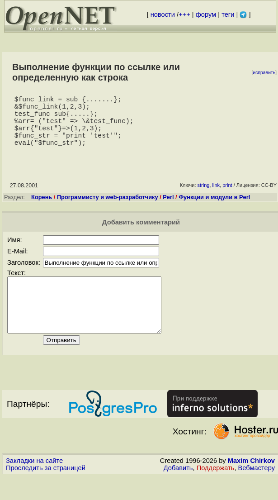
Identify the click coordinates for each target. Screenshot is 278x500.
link (216, 197)
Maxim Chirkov (251, 484)
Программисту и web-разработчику (107, 209)
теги (227, 14)
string (204, 197)
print (227, 197)
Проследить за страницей (45, 491)
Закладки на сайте (34, 484)
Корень (41, 209)
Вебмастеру (256, 491)
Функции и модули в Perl (214, 209)
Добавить (178, 491)
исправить (264, 72)
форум (206, 14)
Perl (168, 209)
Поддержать (216, 491)
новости (163, 14)
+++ (184, 14)
